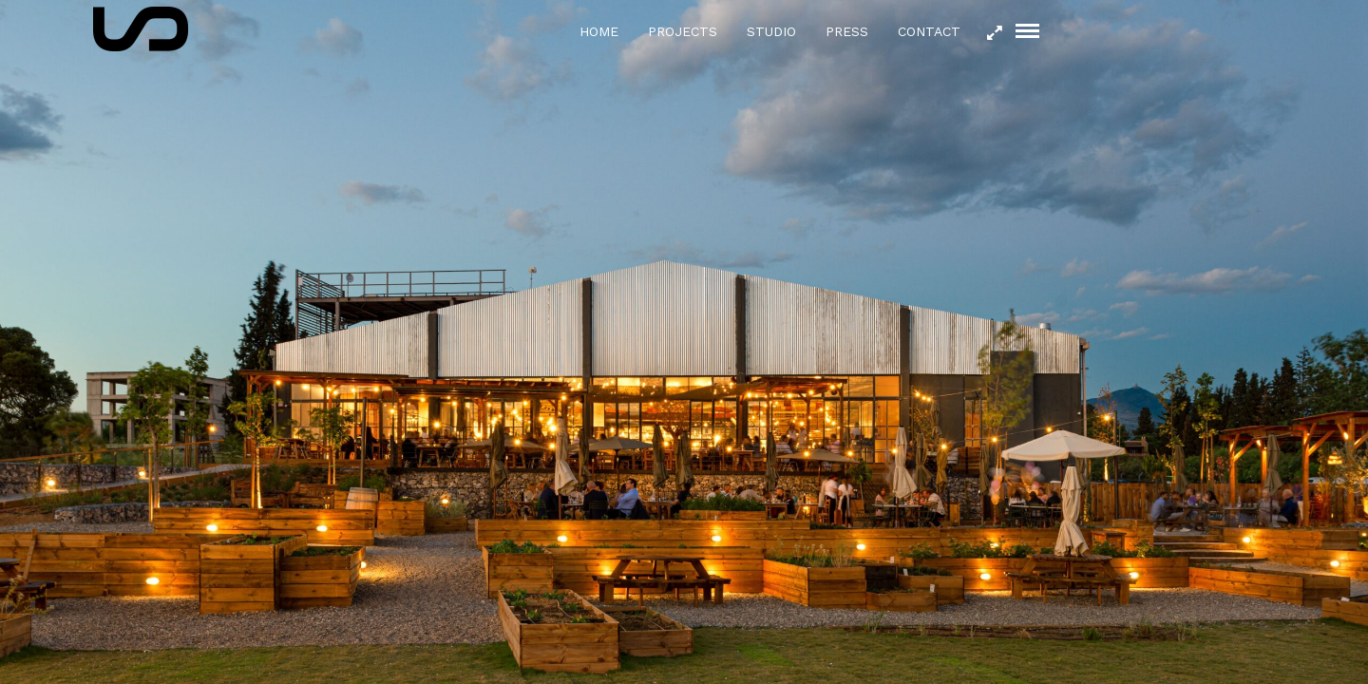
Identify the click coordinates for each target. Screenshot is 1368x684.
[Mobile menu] (1027, 31)
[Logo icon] (140, 29)
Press (847, 31)
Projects (682, 31)
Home (599, 31)
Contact (929, 31)
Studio (771, 31)
